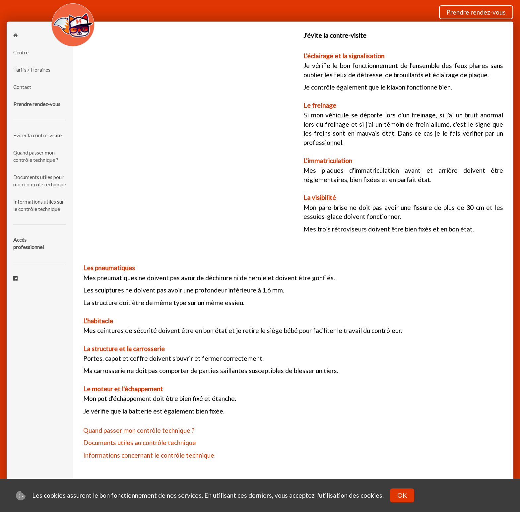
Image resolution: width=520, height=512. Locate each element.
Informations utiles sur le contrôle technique (38, 205)
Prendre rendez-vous (476, 12)
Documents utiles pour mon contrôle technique (39, 180)
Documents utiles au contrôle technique (139, 442)
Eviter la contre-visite (37, 135)
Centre (21, 52)
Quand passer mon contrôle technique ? (35, 156)
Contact (22, 87)
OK (402, 495)
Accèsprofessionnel (28, 243)
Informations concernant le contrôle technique (148, 455)
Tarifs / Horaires (31, 70)
